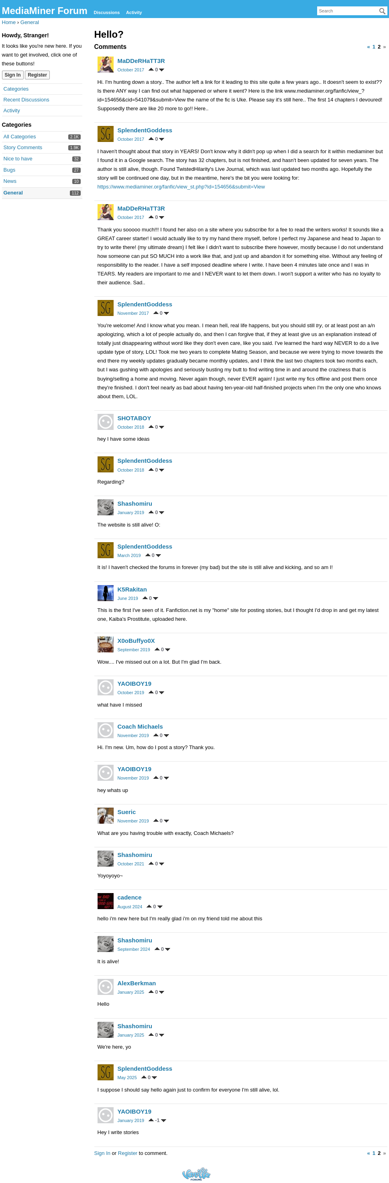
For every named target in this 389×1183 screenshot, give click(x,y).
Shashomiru (135, 503)
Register (37, 75)
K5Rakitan (132, 589)
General (13, 193)
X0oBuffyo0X (136, 640)
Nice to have (18, 159)
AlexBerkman (137, 983)
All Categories (20, 137)
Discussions (107, 12)
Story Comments (23, 147)
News (10, 181)
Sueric (127, 811)
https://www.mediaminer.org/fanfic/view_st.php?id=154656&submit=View (181, 187)
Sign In (13, 75)
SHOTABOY (134, 418)
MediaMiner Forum (45, 10)
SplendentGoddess (145, 130)
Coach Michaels (140, 726)
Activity (134, 12)
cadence (130, 897)
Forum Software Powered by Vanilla (196, 1174)
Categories (16, 89)
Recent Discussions (26, 100)
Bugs (10, 170)
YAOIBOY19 (135, 683)
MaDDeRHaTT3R (141, 60)
